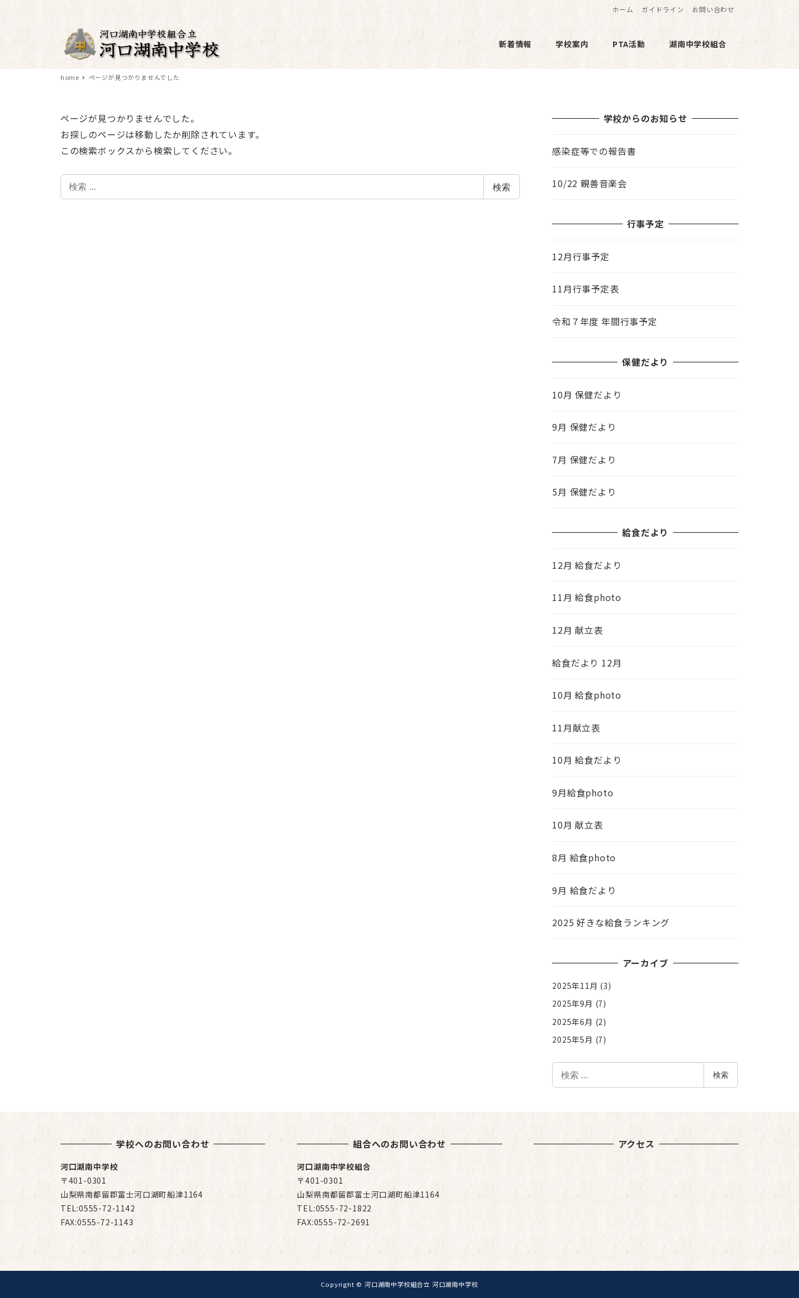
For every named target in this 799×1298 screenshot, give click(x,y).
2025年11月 (575, 985)
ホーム (622, 9)
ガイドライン (662, 9)
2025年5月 (572, 1039)
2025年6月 (572, 1021)
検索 (501, 187)
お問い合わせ (713, 9)
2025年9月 (572, 1003)
